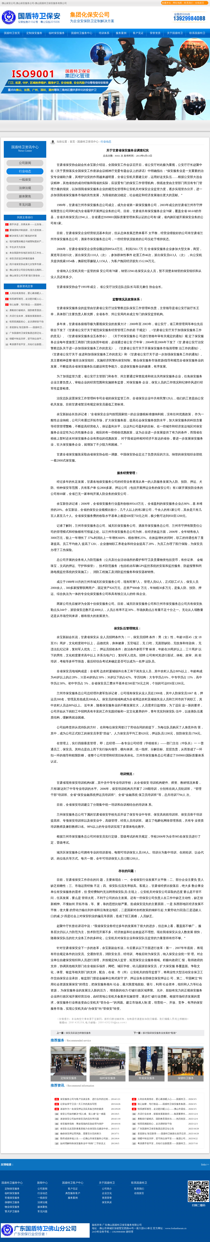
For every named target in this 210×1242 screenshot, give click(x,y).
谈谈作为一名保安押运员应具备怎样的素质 (81, 1109)
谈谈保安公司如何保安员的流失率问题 (79, 1118)
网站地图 (177, 3)
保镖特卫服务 (12, 1202)
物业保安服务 (12, 1206)
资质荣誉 (107, 1197)
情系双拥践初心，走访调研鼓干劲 (26, 321)
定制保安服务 (34, 33)
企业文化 (107, 1193)
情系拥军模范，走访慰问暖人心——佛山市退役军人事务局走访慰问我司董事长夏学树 (27, 299)
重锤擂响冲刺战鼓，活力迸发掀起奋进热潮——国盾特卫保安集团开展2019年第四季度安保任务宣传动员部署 (27, 230)
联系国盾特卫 (197, 33)
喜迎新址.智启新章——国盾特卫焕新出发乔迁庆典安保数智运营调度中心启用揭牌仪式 (27, 327)
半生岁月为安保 (17, 247)
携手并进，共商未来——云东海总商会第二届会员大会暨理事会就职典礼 (27, 224)
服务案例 (121, 33)
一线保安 (25, 179)
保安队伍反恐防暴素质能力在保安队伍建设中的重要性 (85, 1128)
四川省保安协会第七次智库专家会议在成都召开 (27, 264)
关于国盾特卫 (175, 33)
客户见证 (138, 33)
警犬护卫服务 (12, 1211)
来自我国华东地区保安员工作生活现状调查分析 (27, 253)
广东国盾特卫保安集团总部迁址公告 (27, 333)
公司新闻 (25, 163)
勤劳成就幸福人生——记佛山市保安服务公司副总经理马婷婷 (85, 1138)
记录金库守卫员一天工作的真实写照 (78, 1104)
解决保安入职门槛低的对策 (23, 235)
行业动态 (25, 171)
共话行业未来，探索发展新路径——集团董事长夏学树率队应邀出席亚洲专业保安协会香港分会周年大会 (27, 316)
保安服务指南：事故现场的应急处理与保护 (81, 1123)
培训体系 (104, 33)
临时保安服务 (57, 33)
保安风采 (107, 1202)
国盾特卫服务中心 (81, 33)
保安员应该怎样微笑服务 (21, 258)
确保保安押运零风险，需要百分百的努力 (80, 1133)
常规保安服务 (12, 1197)
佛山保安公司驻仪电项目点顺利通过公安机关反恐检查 (27, 270)
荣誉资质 (155, 33)
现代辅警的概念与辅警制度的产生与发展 (27, 241)
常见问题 (25, 204)
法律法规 (25, 188)
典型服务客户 (72, 1193)
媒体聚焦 (25, 196)
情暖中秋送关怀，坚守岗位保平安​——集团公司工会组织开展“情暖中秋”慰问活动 (27, 338)
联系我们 (188, 3)
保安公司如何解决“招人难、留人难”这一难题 (83, 1114)
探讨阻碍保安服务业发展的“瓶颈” (160, 1033)
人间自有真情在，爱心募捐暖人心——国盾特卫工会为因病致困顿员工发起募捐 (27, 293)
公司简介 (107, 1188)
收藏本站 (166, 3)
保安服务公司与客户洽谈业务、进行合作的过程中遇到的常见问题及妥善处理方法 (85, 1099)
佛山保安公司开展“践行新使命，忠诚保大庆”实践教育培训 (27, 275)
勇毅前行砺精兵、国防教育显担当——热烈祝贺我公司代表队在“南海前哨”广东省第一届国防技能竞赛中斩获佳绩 (27, 310)
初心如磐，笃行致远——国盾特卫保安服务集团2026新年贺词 (27, 304)
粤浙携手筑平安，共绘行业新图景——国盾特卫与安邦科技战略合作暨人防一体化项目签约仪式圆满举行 (27, 344)
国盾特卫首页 (12, 33)
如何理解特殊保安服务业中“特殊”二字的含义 (83, 1143)
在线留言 (199, 3)
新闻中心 (42, 1182)
